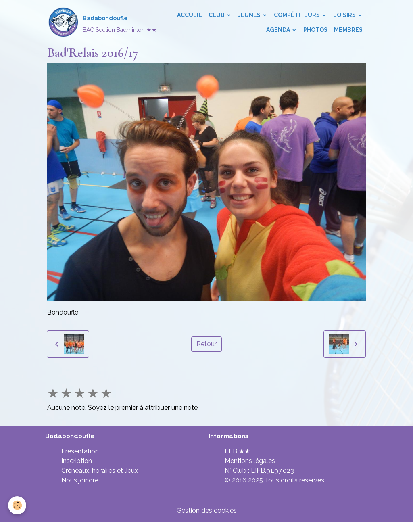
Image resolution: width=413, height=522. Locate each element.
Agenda (278, 30)
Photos (315, 30)
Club (217, 15)
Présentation (80, 451)
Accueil (189, 15)
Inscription (76, 461)
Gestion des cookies (207, 510)
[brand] (89, 22)
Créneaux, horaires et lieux (99, 470)
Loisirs (345, 15)
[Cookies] (17, 505)
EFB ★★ (237, 451)
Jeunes (250, 15)
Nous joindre (79, 480)
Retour (206, 344)
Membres (348, 30)
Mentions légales (250, 461)
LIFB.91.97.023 (272, 470)
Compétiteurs (297, 15)
